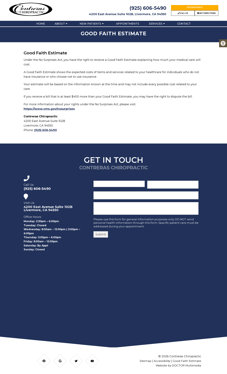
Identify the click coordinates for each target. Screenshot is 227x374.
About (60, 23)
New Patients (90, 23)
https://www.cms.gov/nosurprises (49, 109)
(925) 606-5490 (148, 8)
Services (155, 23)
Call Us (183, 13)
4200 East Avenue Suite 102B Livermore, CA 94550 (48, 208)
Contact (184, 23)
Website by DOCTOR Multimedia (177, 365)
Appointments (195, 7)
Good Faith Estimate (186, 361)
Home (40, 23)
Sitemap (144, 361)
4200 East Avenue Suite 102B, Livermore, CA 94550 (127, 14)
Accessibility (161, 361)
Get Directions (206, 13)
